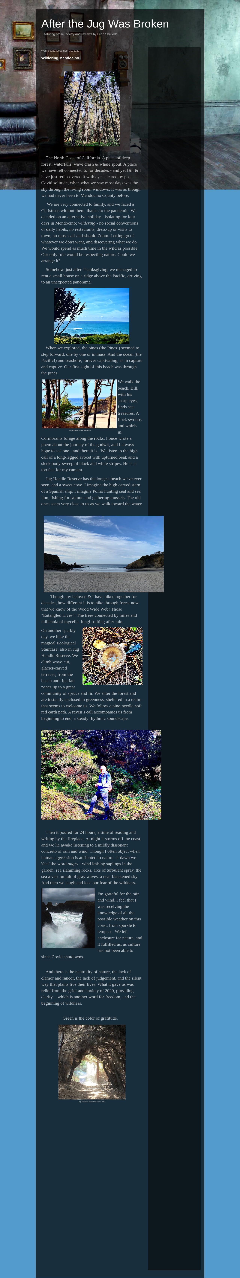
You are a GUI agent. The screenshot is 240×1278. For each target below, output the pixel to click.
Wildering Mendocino (60, 58)
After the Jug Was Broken (105, 23)
